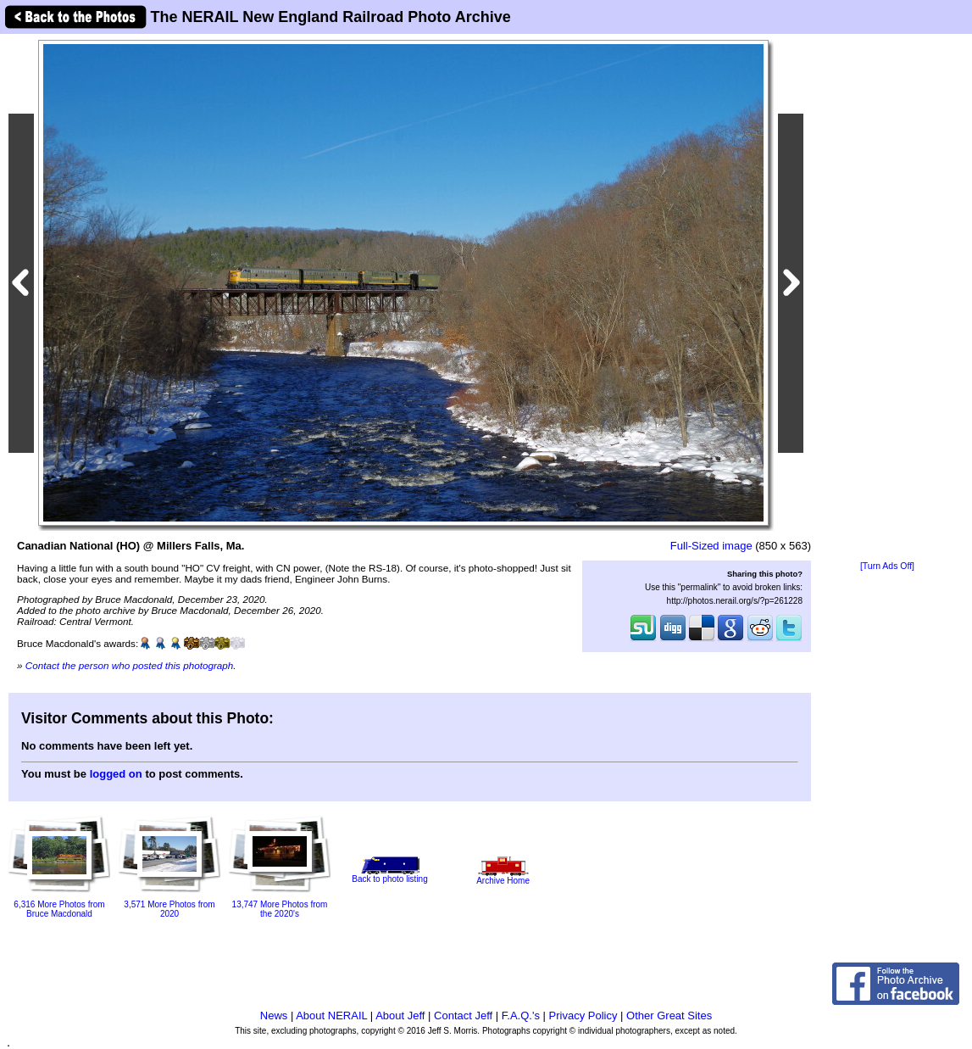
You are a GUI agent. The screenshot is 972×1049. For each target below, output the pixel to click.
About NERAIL (331, 1015)
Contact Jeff (463, 1015)
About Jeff (400, 1015)
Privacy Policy (583, 1015)
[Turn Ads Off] (887, 566)
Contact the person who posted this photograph (129, 665)
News (274, 1015)
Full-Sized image (711, 545)
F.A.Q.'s (521, 1015)
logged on (116, 773)
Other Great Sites (669, 1015)
